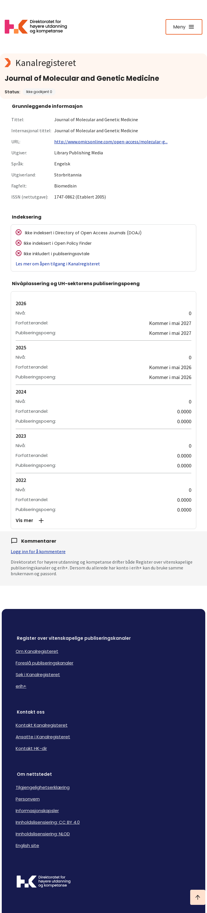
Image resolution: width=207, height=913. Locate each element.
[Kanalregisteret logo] (103, 63)
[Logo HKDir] (103, 882)
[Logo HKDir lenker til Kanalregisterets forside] (39, 26)
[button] (103, 520)
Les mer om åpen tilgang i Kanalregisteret (58, 264)
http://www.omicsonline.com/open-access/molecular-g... (111, 141)
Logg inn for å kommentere (38, 551)
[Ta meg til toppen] (197, 897)
